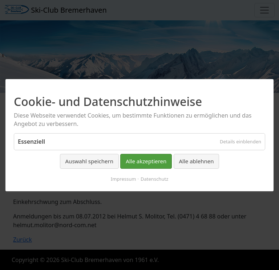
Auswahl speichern (89, 161)
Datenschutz (154, 178)
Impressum (123, 178)
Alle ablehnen (196, 161)
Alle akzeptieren (146, 161)
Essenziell (31, 142)
